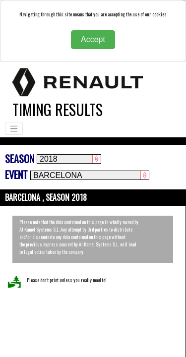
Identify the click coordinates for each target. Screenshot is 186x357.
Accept (93, 39)
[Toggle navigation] (14, 128)
